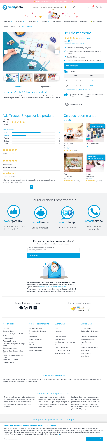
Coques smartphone (10, 348)
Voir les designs (72, 66)
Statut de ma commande (89, 348)
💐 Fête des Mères (96, 21)
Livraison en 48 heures (89, 337)
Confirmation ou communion (65, 342)
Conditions (33, 337)
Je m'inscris (34, 255)
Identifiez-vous (86, 342)
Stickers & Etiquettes (10, 360)
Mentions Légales (35, 339)
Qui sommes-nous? (36, 328)
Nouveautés (57, 21)
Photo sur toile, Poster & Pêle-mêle (13, 335)
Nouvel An (58, 331)
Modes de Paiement (88, 339)
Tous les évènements (62, 353)
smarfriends (85, 350)
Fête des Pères (60, 339)
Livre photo (7, 328)
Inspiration (83, 21)
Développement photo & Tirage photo (14, 345)
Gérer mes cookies (11, 439)
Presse (31, 342)
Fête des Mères (60, 337)
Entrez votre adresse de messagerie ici (42, 247)
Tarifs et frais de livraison (90, 331)
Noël (56, 328)
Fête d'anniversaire (61, 348)
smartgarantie (86, 353)
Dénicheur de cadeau (70, 21)
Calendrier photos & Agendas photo (13, 356)
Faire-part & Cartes (9, 341)
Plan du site (85, 345)
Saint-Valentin (60, 334)
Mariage (58, 345)
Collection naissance (62, 350)
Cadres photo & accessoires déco (13, 352)
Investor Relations (35, 348)
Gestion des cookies (36, 334)
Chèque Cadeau (8, 362)
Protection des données (37, 331)
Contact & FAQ (86, 328)
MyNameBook (8, 338)
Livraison (84, 334)
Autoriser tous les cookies (94, 439)
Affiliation (32, 345)
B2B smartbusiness (36, 350)
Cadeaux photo (8, 331)
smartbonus (85, 356)
